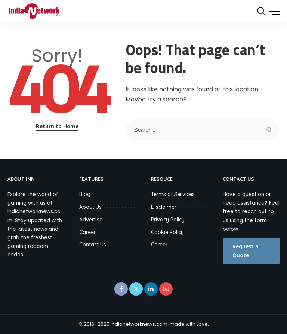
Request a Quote (245, 251)
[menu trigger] (274, 11)
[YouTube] (166, 289)
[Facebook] (121, 289)
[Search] (260, 11)
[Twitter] (136, 289)
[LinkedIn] (151, 289)
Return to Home (57, 126)
